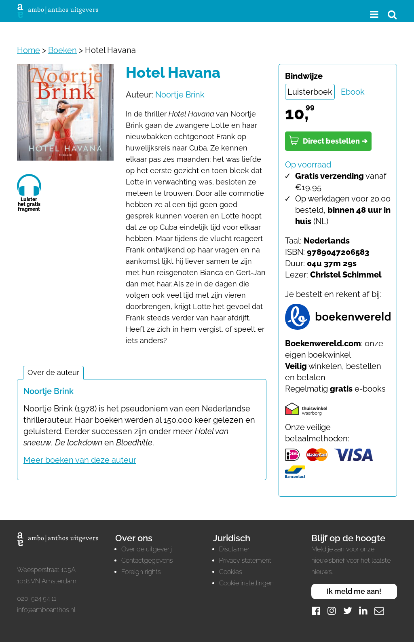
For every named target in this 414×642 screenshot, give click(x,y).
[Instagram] (332, 611)
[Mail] (379, 611)
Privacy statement (245, 560)
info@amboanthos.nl (46, 610)
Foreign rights (141, 572)
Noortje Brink (180, 95)
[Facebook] (316, 611)
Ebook (353, 92)
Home (28, 50)
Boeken (62, 50)
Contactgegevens (147, 560)
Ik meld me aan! (354, 591)
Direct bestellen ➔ (328, 140)
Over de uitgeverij (146, 549)
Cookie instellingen (246, 583)
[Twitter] (348, 611)
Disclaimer (234, 549)
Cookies (230, 572)
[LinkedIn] (363, 611)
